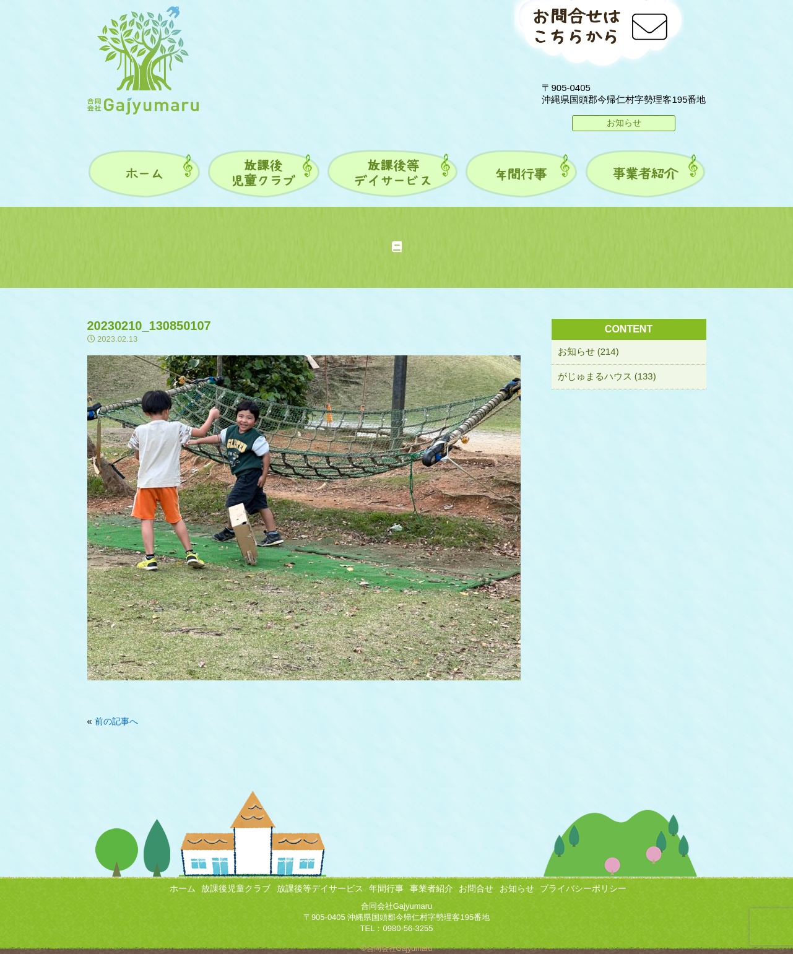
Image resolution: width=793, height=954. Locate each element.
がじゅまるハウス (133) (607, 376)
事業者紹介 (431, 888)
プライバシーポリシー (583, 888)
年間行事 (386, 888)
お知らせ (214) (588, 351)
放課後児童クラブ (236, 888)
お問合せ (476, 888)
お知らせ (624, 123)
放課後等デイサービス (320, 888)
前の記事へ (116, 721)
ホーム (183, 888)
